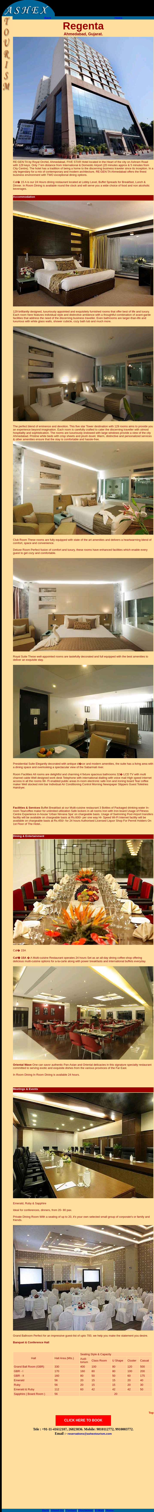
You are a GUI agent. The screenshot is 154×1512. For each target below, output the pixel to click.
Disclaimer (86, 1510)
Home (118, 17)
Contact (71, 1510)
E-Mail (99, 1510)
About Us (57, 1510)
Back (47, 17)
